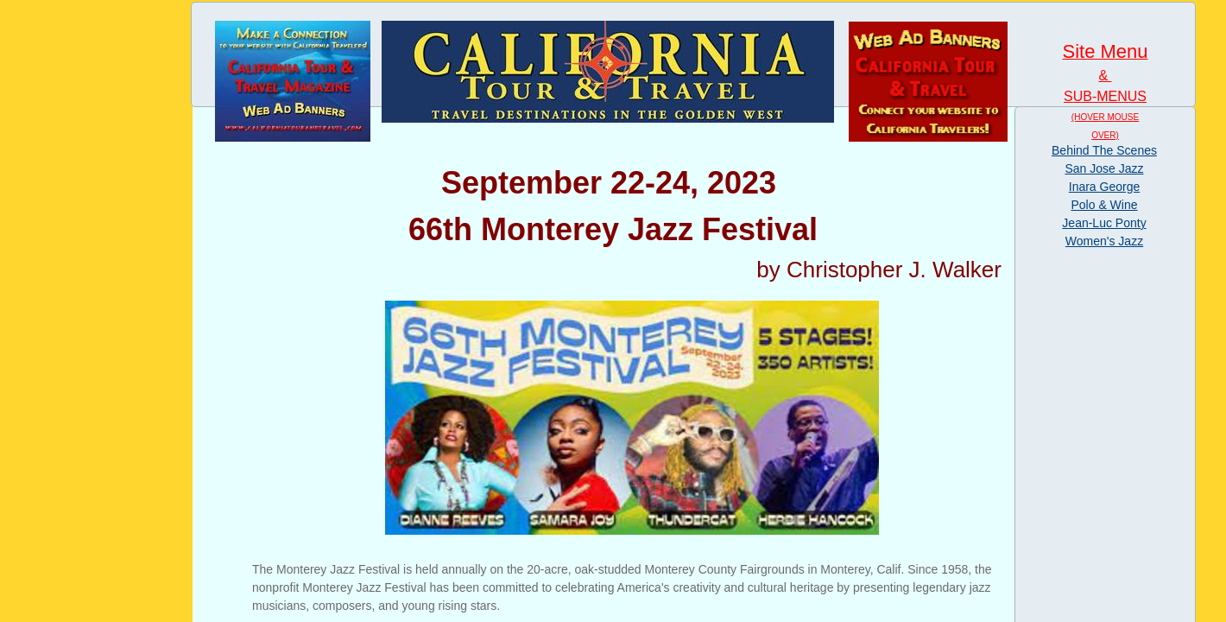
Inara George (1105, 187)
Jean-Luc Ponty (1104, 223)
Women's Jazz (1104, 241)
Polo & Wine (1104, 205)
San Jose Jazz (1104, 168)
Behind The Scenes (1104, 150)
